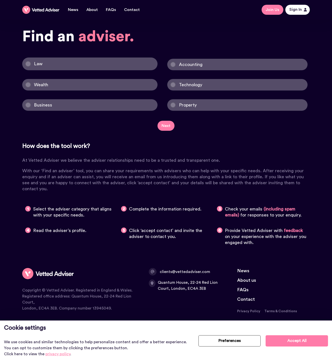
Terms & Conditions (280, 311)
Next (166, 126)
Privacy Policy (248, 311)
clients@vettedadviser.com (179, 272)
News (73, 10)
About (92, 10)
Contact (132, 10)
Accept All (297, 341)
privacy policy (57, 354)
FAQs (111, 10)
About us (246, 280)
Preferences (229, 341)
